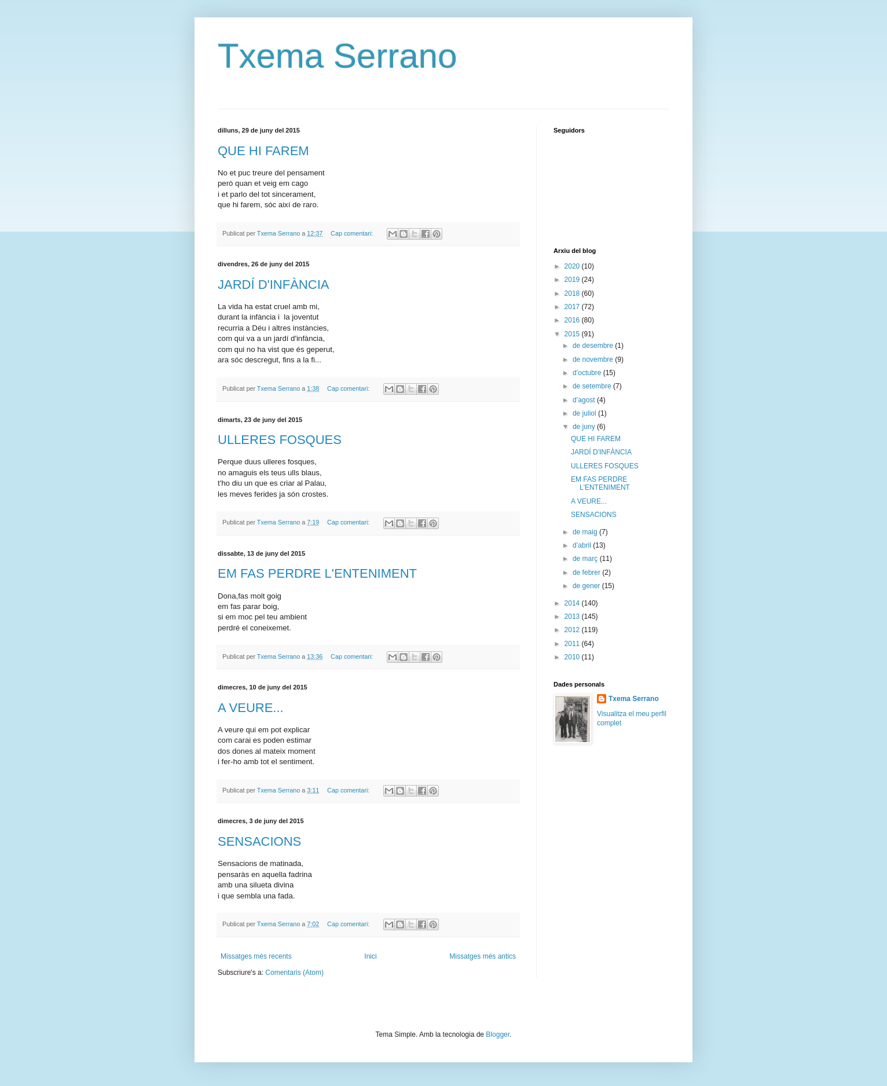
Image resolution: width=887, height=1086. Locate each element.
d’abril (583, 545)
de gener (587, 586)
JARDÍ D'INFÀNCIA (273, 284)
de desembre (594, 346)
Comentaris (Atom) (294, 972)
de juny (585, 427)
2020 (573, 266)
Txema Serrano (337, 55)
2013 (573, 616)
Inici (370, 956)
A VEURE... (251, 707)
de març (586, 559)
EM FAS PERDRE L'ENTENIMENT (317, 573)
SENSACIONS (259, 841)
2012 (573, 630)
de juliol (585, 413)
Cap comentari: (353, 233)
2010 (573, 657)
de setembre (593, 386)
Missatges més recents (256, 956)
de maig (586, 532)
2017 (573, 307)
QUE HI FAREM (263, 151)
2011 (573, 644)
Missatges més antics (482, 956)
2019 (573, 280)
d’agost (585, 400)
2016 (573, 320)
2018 (573, 293)
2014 (573, 603)
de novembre (594, 359)
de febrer (587, 572)
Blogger (498, 1034)
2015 (573, 334)
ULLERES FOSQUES (280, 439)
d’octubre (588, 373)
